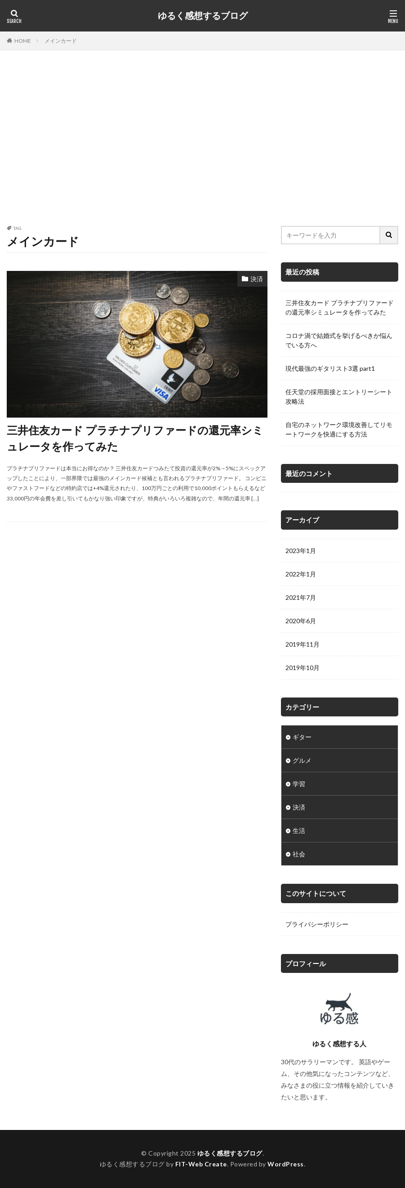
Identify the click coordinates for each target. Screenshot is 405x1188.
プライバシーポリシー (316, 924)
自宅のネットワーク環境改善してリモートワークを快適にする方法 (338, 429)
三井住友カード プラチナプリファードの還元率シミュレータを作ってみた (135, 438)
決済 (256, 279)
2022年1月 (300, 574)
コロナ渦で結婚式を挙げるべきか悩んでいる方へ (338, 340)
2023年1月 (300, 550)
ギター (302, 737)
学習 (299, 784)
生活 (299, 830)
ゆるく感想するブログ (203, 15)
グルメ (302, 760)
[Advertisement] (202, 140)
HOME (22, 40)
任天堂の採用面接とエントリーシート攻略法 (338, 396)
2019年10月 (302, 667)
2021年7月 (300, 597)
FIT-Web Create (201, 1164)
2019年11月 (302, 644)
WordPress (285, 1164)
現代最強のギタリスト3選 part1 (330, 368)
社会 (299, 854)
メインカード (61, 40)
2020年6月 (300, 621)
